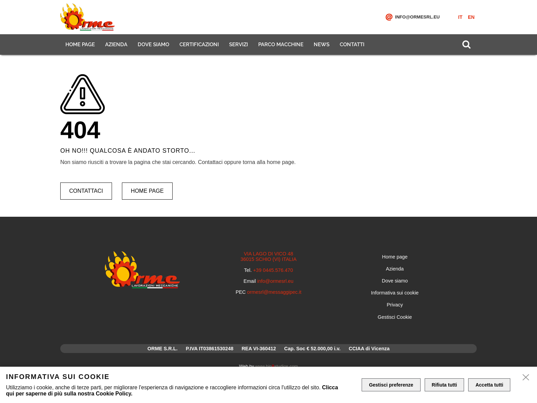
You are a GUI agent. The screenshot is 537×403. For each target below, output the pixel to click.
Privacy (395, 304)
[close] (526, 378)
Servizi (238, 44)
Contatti (352, 44)
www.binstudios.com (276, 366)
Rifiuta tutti (444, 385)
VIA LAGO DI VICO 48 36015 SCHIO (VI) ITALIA (268, 256)
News (321, 44)
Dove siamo (153, 44)
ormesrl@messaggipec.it (274, 292)
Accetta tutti (489, 385)
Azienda (116, 44)
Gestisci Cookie (395, 317)
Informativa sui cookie (395, 292)
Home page (80, 44)
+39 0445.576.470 (273, 270)
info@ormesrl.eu (417, 17)
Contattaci (86, 191)
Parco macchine (280, 44)
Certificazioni (199, 44)
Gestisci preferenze (391, 385)
